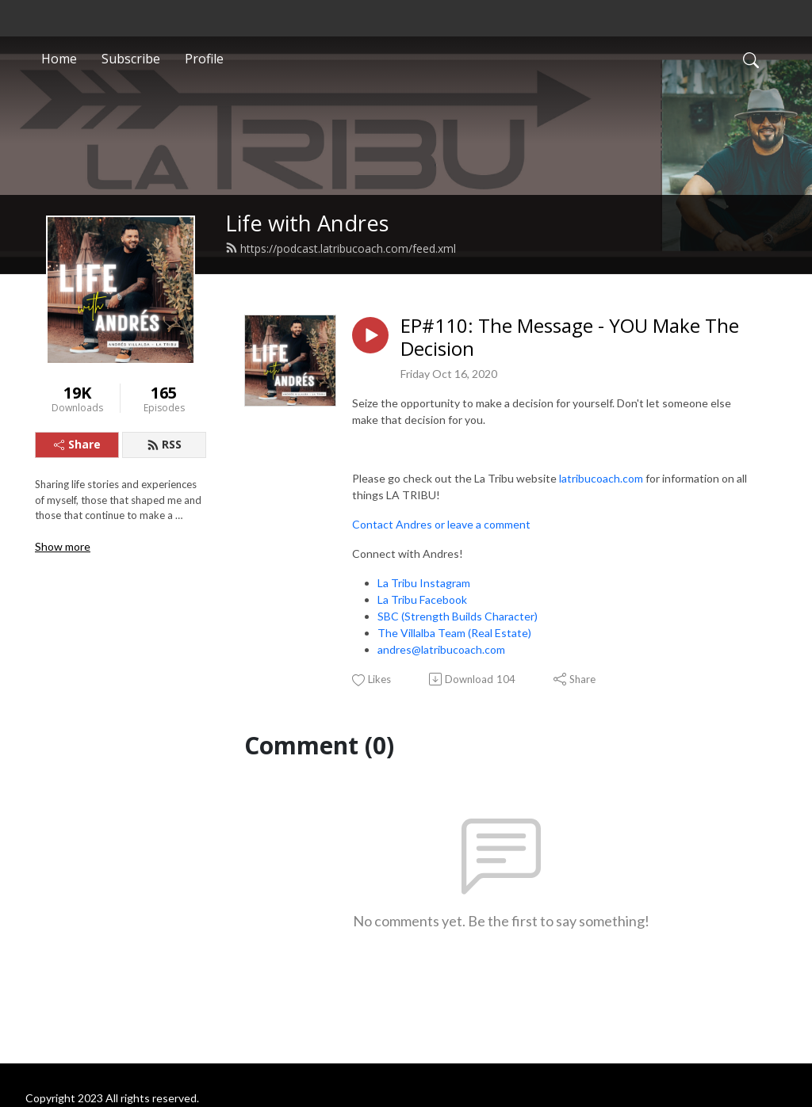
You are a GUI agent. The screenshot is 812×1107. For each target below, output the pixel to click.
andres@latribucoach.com (441, 649)
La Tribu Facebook (422, 599)
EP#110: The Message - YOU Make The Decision (569, 338)
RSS (164, 444)
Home (59, 58)
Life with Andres (307, 223)
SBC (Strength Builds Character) (457, 616)
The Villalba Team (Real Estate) (454, 632)
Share (77, 444)
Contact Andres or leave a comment (441, 524)
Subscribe (131, 58)
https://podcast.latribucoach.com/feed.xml (340, 248)
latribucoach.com (601, 478)
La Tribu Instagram (423, 583)
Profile (204, 58)
